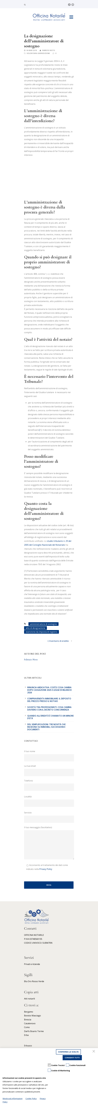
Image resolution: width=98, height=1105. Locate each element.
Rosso (35, 981)
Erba (26, 1035)
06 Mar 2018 (32, 50)
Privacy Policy (45, 869)
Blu (25, 981)
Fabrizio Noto (48, 50)
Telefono (49, 785)
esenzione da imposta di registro (41, 631)
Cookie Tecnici (58, 1065)
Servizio (49, 817)
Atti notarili (29, 998)
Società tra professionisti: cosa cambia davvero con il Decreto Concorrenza (49, 708)
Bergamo (28, 1011)
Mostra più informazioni (12, 1098)
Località (49, 801)
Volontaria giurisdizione (38, 53)
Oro (30, 981)
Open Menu (71, 17)
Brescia (27, 1019)
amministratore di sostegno (43, 624)
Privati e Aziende (32, 964)
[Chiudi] (94, 1051)
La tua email (49, 770)
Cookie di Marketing (60, 1070)
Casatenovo (29, 1023)
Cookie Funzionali (77, 1065)
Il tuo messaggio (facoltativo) (49, 843)
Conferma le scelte (68, 1052)
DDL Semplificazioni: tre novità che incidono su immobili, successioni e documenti (46, 727)
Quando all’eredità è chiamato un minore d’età (50, 717)
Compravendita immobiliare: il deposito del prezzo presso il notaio (49, 700)
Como (27, 1027)
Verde (41, 981)
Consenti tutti (72, 1058)
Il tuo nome (49, 755)
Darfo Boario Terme (34, 1031)
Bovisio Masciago (32, 1015)
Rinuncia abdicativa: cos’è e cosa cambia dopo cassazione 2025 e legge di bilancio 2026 (49, 690)
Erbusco (28, 1045)
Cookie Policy (31, 1098)
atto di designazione (35, 628)
